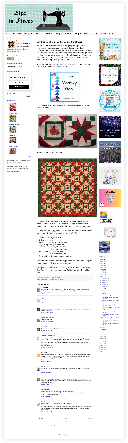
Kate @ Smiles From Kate (47, 307)
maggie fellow (44, 298)
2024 (101, 263)
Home (7, 34)
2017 (101, 336)
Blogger (67, 434)
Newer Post (40, 418)
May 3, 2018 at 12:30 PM (47, 347)
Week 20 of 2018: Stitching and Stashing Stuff (109, 304)
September (104, 284)
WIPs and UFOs (17, 34)
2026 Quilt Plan (29, 34)
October (104, 282)
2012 (101, 347)
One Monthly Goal (55, 279)
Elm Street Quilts (64, 268)
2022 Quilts (78, 34)
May (103, 293)
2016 (101, 338)
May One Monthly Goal (59, 66)
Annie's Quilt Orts (14, 114)
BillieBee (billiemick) (46, 317)
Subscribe (19, 87)
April (103, 327)
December (104, 278)
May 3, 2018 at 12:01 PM (47, 331)
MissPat (43, 352)
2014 (101, 343)
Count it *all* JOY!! (14, 146)
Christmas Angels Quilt (46, 279)
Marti (42, 401)
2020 (101, 272)
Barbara (43, 287)
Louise (42, 326)
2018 (101, 276)
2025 (101, 261)
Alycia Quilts (12, 103)
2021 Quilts (87, 34)
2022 (101, 267)
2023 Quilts (68, 34)
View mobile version (65, 421)
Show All (29, 156)
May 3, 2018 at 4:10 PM (46, 361)
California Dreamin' (14, 124)
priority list (62, 279)
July (103, 288)
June (103, 291)
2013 (101, 345)
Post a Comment (43, 415)
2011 (101, 349)
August (104, 286)
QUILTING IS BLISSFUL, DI (48, 336)
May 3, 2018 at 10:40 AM (47, 312)
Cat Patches (12, 135)
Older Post (90, 418)
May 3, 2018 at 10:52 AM (47, 321)
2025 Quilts (49, 34)
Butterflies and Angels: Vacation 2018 (110, 295)
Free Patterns (113, 34)
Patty (42, 366)
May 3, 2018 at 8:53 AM (46, 302)
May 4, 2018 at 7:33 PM (46, 384)
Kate (19, 41)
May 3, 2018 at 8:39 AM (46, 293)
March (103, 329)
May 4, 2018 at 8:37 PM (46, 396)
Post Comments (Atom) (49, 425)
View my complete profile (13, 51)
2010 (101, 351)
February (104, 331)
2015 (101, 341)
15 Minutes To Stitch (100, 34)
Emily (42, 377)
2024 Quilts (58, 34)
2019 (101, 274)
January (104, 334)
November (104, 280)
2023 (101, 265)
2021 (101, 270)
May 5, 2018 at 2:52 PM (46, 411)
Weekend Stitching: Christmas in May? (110, 318)
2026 (101, 259)
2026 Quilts (39, 34)
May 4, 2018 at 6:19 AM (46, 372)
